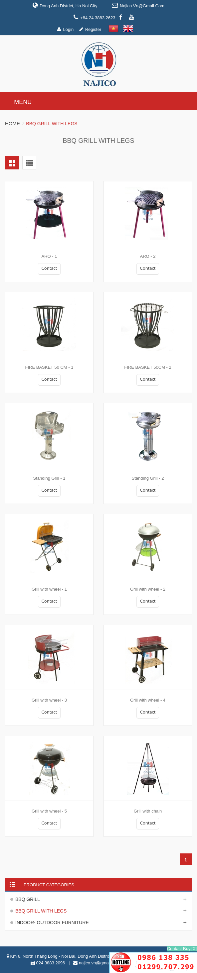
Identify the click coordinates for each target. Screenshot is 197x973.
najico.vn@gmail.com (142, 5)
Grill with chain (148, 811)
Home (12, 123)
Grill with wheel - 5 (49, 811)
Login (68, 29)
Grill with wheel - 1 (49, 589)
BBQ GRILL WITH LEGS (41, 911)
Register (93, 29)
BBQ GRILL (27, 899)
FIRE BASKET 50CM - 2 (147, 367)
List (29, 162)
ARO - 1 (49, 256)
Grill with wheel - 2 (147, 589)
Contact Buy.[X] (182, 948)
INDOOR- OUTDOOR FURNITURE (52, 922)
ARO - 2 (148, 256)
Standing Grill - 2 (148, 478)
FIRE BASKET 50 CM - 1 (49, 367)
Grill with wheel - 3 (49, 700)
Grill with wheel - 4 (147, 700)
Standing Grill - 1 (49, 478)
